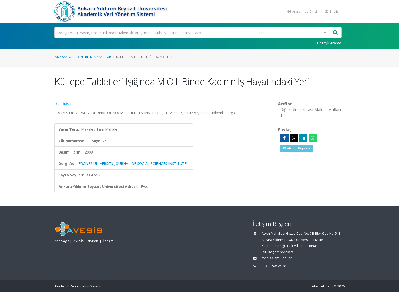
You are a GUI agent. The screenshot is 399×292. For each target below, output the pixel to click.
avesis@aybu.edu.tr (277, 258)
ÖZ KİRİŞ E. (63, 104)
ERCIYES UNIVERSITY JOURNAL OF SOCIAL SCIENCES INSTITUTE (133, 163)
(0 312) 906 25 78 (274, 265)
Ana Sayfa (63, 57)
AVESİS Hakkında (86, 241)
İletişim (108, 241)
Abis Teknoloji (322, 286)
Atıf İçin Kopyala (296, 148)
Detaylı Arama (329, 42)
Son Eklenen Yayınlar (93, 57)
